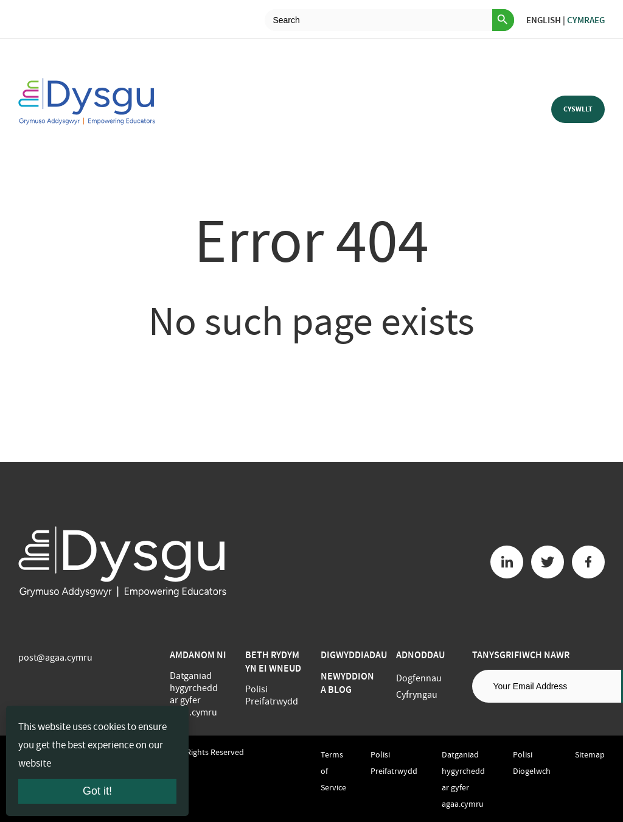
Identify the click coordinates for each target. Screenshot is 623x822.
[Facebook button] (588, 562)
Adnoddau (420, 654)
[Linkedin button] (506, 562)
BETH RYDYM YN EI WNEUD (273, 661)
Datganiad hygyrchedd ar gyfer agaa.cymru (194, 694)
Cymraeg (586, 20)
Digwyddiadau (354, 654)
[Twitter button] (547, 562)
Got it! (97, 791)
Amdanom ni (198, 654)
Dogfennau (419, 678)
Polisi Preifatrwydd (271, 695)
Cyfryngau (416, 695)
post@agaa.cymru (55, 658)
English (543, 20)
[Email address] (546, 686)
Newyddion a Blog (347, 683)
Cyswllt (578, 109)
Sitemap (590, 754)
